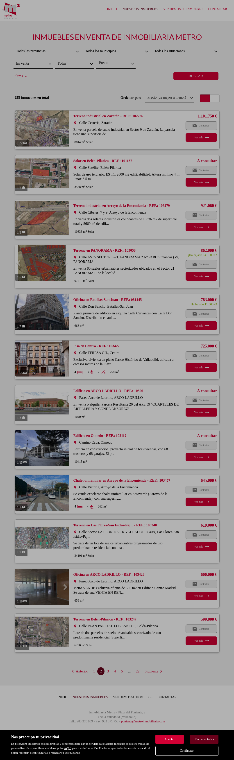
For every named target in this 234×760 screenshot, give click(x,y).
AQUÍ (68, 748)
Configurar (187, 750)
